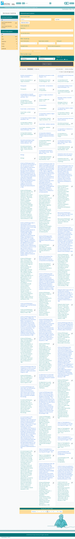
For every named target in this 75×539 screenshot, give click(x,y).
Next (61, 511)
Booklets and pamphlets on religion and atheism (26, 76)
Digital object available (43, 41)
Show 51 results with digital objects (66, 71)
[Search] (37, 3)
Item (9, 39)
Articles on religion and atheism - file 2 (46, 95)
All (2, 20)
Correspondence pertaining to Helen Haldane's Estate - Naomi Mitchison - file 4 (65, 142)
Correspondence (42, 105)
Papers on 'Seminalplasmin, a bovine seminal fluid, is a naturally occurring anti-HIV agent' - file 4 (65, 438)
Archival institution (7, 17)
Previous (34, 511)
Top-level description (25, 33)
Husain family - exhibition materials (47, 124)
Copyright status (24, 46)
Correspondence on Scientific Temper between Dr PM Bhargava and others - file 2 (28, 96)
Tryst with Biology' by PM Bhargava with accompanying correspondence (64, 453)
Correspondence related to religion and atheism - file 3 (28, 118)
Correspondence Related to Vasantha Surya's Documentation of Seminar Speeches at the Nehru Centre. (46, 135)
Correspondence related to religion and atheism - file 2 (46, 114)
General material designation (54, 46)
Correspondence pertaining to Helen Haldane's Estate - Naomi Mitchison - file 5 (46, 152)
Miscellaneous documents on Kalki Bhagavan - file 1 (46, 76)
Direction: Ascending (69, 69)
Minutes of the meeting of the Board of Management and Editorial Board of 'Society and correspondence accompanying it (46, 258)
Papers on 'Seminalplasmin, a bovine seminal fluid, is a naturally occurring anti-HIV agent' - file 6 (46, 450)
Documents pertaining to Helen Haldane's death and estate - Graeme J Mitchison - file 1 (27, 142)
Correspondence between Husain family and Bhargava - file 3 (27, 129)
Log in (71, 3)
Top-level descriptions (27, 51)
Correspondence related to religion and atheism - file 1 (65, 108)
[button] (65, 3)
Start (22, 56)
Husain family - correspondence (46, 85)
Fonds (9, 46)
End (39, 56)
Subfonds (9, 49)
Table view (36, 69)
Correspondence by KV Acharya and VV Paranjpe (65, 76)
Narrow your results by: (9, 13)
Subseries (9, 42)
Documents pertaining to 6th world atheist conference (65, 119)
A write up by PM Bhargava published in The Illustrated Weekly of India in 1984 (28, 305)
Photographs (23, 85)
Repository (22, 28)
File (9, 37)
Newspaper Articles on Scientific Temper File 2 (65, 98)
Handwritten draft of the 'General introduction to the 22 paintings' (65, 154)
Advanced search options (27, 13)
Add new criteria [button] (24, 22)
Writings (22, 154)
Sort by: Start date (59, 69)
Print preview (23, 69)
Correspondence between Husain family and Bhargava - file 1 (65, 86)
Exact (67, 59)
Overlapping (60, 59)
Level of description (7, 31)
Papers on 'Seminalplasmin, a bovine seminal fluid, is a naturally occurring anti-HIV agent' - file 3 (65, 424)
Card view (30, 69)
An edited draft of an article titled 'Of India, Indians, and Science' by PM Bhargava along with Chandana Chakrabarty (47, 377)
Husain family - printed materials (27, 109)
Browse (18, 3)
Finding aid (59, 41)
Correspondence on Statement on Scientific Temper (65, 129)
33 (57, 511)
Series (9, 44)
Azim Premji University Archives (9, 23)
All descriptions (37, 51)
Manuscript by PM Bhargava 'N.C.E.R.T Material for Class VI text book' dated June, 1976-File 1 (65, 214)
